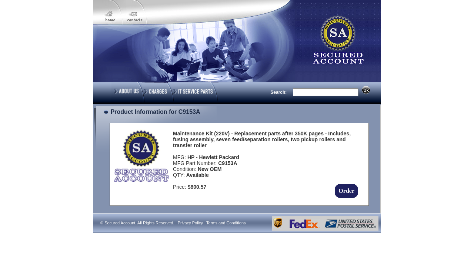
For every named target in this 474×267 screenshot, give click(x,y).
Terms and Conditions (226, 223)
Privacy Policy (190, 223)
